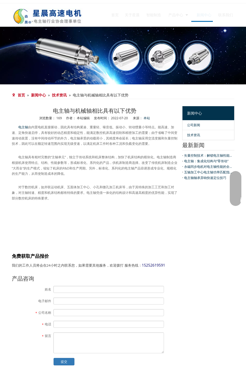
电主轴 (23, 127)
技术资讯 (193, 135)
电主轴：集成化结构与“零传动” (206, 161)
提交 (64, 361)
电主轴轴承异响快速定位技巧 (205, 177)
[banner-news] (123, 55)
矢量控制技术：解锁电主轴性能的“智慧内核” (208, 155)
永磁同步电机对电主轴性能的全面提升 (208, 166)
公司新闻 (193, 125)
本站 (147, 118)
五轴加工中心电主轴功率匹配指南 (208, 172)
